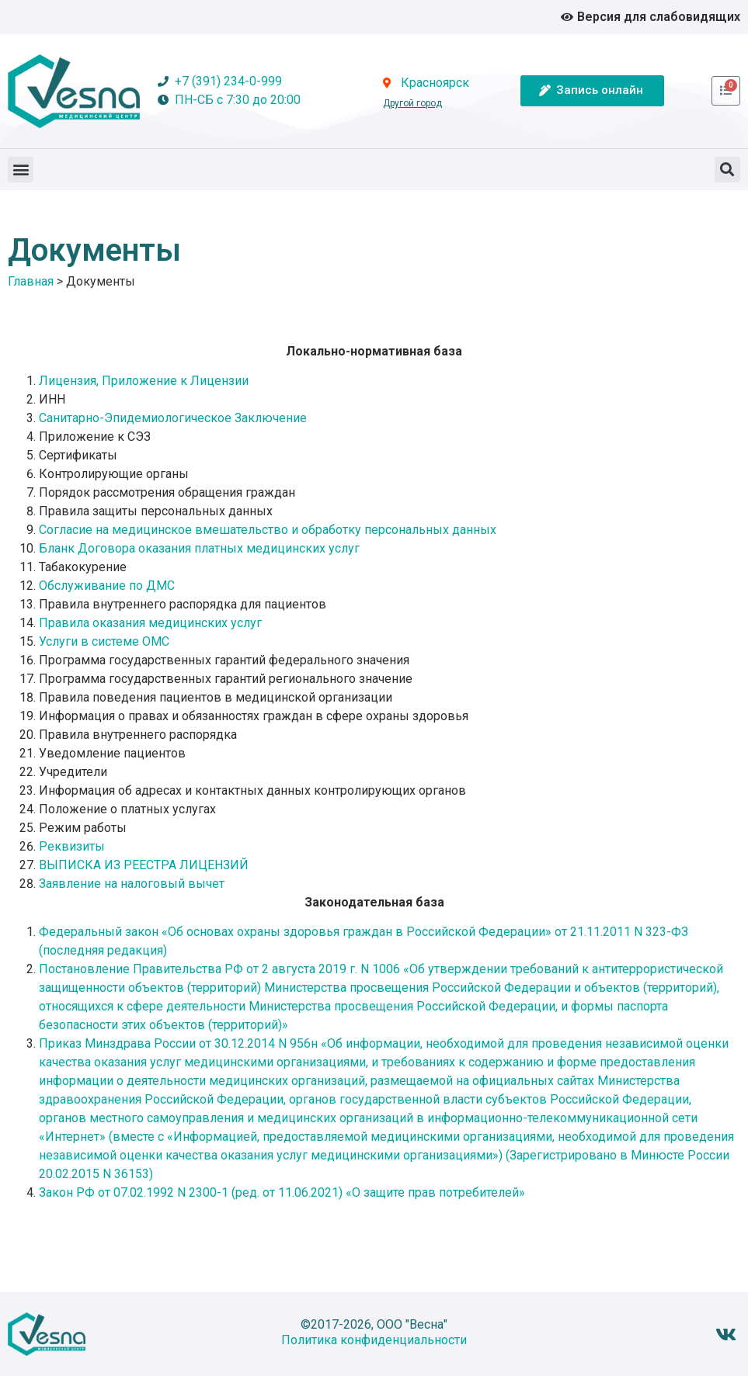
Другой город (412, 103)
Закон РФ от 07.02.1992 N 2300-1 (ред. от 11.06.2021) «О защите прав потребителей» (282, 1192)
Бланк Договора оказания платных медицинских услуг (199, 548)
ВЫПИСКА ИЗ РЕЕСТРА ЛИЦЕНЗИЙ (144, 865)
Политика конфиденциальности (374, 1340)
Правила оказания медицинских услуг (150, 622)
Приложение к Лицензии (175, 380)
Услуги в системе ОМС (105, 641)
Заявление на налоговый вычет (131, 883)
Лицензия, (70, 380)
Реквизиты (72, 846)
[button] (20, 169)
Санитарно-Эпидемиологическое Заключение (173, 418)
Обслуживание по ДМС (107, 585)
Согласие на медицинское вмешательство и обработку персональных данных (267, 529)
